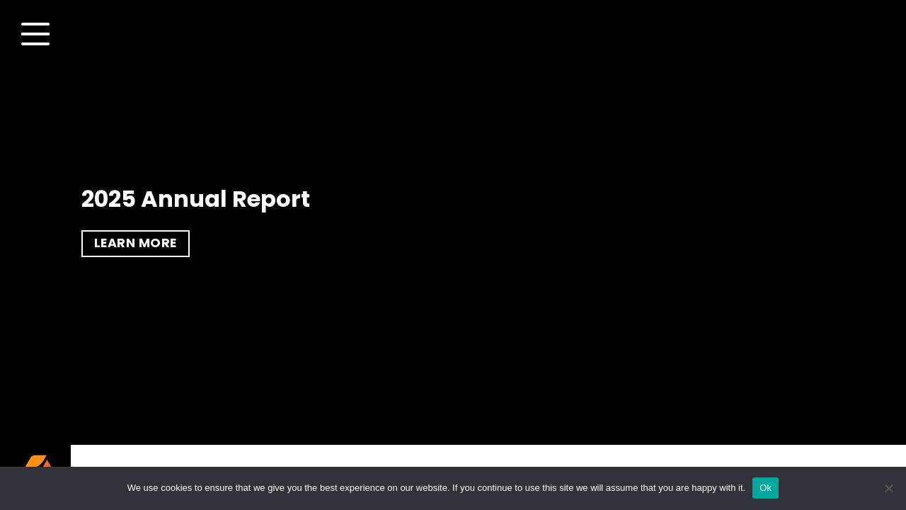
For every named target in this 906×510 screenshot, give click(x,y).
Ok (765, 487)
